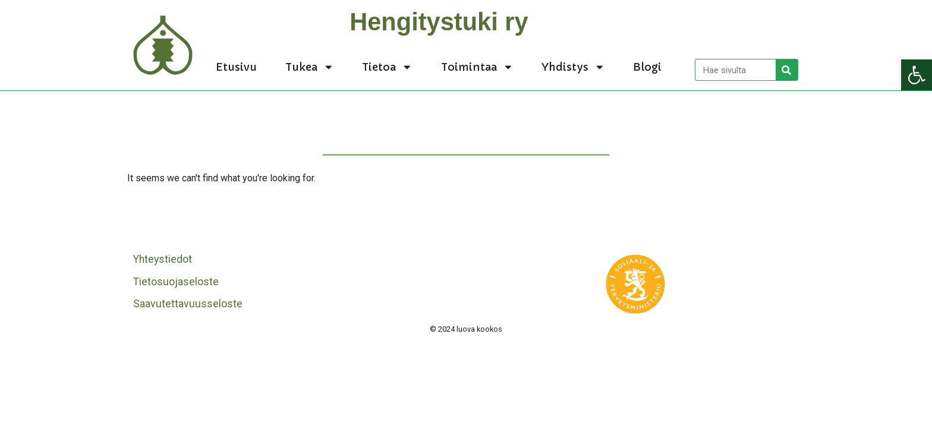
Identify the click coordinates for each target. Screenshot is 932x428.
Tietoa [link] (387, 67)
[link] (916, 74)
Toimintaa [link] (477, 67)
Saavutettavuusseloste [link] (188, 304)
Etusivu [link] (236, 67)
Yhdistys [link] (573, 67)
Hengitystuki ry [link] (439, 22)
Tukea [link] (309, 67)
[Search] (787, 69)
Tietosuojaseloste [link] (176, 282)
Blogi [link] (647, 67)
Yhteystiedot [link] (162, 259)
